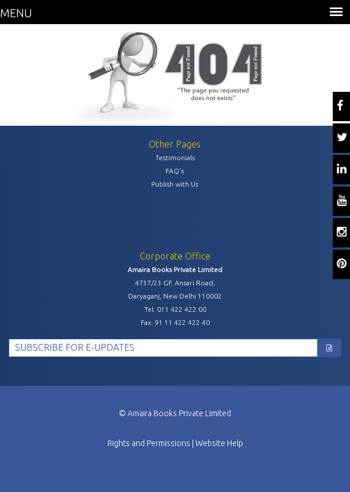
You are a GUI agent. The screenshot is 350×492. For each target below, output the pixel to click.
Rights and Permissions (148, 443)
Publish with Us (174, 184)
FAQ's (175, 171)
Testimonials (175, 157)
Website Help (219, 443)
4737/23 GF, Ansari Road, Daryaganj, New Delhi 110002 (175, 289)
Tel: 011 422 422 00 (175, 309)
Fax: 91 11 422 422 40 (175, 322)
